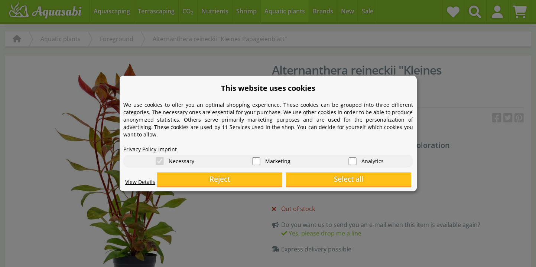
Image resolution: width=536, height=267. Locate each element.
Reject (296, 180)
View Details (142, 184)
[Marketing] (256, 160)
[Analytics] (352, 160)
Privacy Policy (142, 147)
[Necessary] (160, 160)
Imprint (173, 147)
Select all (374, 180)
